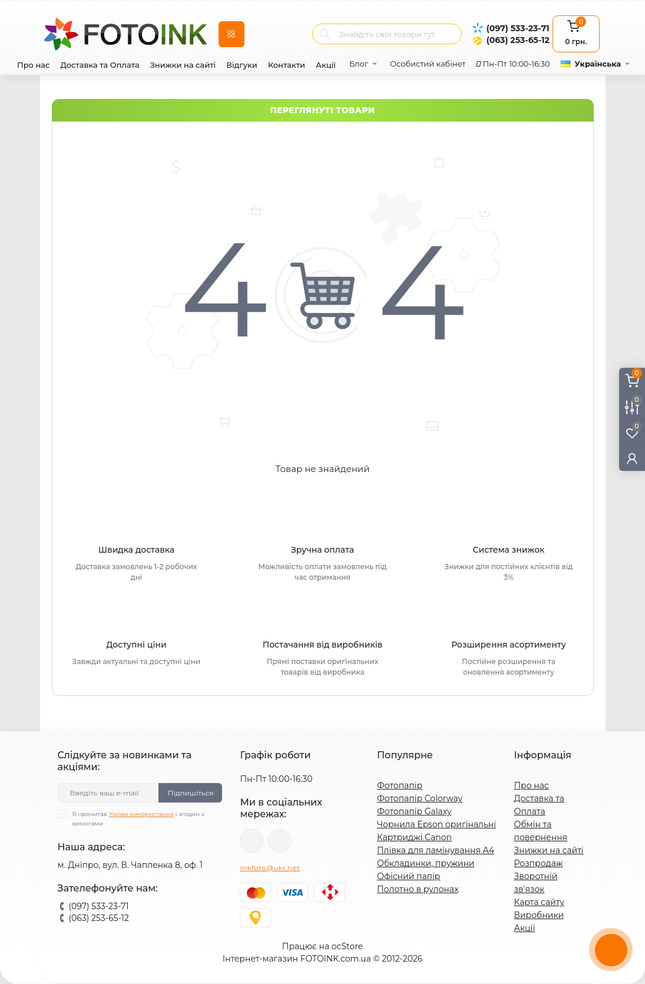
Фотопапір (399, 785)
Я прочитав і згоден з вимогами (138, 818)
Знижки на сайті (183, 65)
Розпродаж (538, 863)
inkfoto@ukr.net (270, 867)
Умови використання (141, 814)
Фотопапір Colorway (419, 798)
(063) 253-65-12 (518, 40)
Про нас (33, 65)
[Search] (325, 34)
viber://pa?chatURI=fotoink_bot (251, 841)
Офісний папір (408, 876)
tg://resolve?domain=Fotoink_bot (280, 841)
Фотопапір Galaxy (414, 811)
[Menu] (231, 34)
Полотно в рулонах (417, 889)
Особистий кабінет (427, 63)
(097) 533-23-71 (518, 28)
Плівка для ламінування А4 (435, 850)
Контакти (286, 65)
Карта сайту (539, 902)
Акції (326, 65)
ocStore (347, 946)
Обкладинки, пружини (426, 863)
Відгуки (241, 65)
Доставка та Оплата (99, 65)
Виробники (539, 915)
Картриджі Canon (414, 837)
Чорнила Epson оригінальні (436, 824)
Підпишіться (190, 792)
